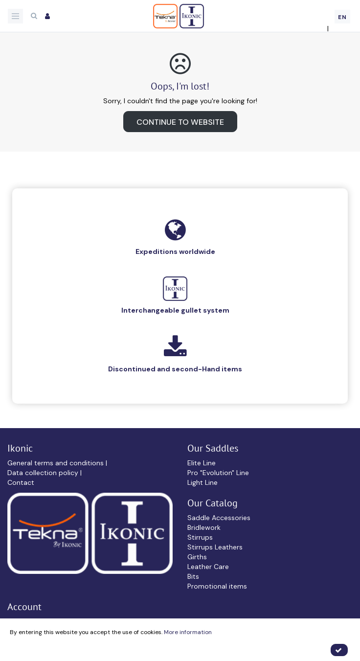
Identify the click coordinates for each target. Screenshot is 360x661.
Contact (20, 482)
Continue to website (180, 122)
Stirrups (200, 537)
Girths (197, 556)
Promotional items (217, 586)
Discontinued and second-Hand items (175, 369)
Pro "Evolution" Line (218, 472)
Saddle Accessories (218, 517)
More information (188, 632)
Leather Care (208, 566)
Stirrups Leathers (215, 547)
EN (342, 17)
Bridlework (204, 527)
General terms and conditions (56, 462)
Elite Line (201, 462)
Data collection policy (43, 472)
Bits (193, 576)
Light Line (202, 482)
